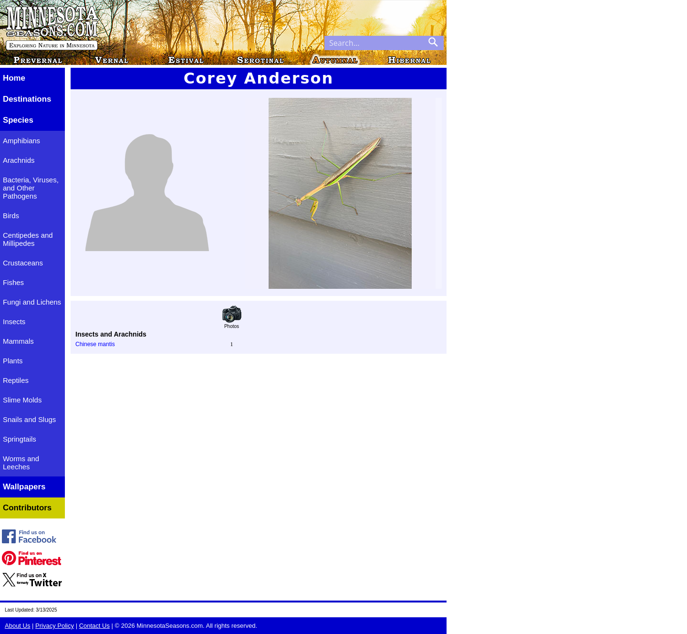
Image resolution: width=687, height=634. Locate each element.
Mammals (18, 341)
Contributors (27, 507)
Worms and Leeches (21, 462)
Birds (11, 215)
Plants (13, 361)
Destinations (27, 99)
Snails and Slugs (29, 419)
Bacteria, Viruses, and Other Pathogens (31, 188)
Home (14, 78)
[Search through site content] (373, 43)
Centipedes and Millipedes (28, 239)
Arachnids (18, 160)
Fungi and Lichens (32, 302)
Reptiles (16, 380)
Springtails (19, 439)
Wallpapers (24, 486)
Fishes (13, 282)
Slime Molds (22, 400)
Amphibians (21, 141)
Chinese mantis (95, 344)
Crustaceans (23, 263)
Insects (14, 321)
